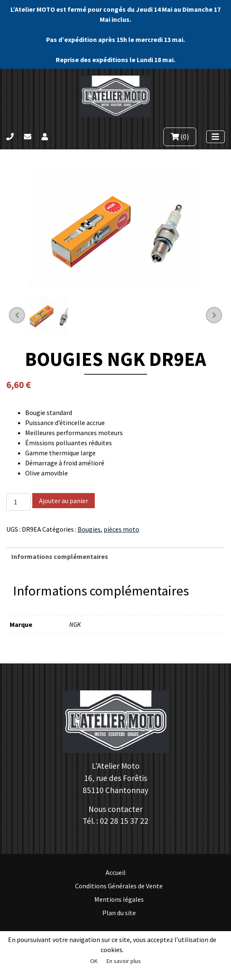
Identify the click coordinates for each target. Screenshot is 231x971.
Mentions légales (119, 899)
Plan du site (119, 912)
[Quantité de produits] (18, 502)
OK (94, 961)
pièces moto (121, 529)
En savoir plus (123, 961)
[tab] (115, 556)
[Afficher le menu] (215, 137)
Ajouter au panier (63, 500)
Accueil (116, 872)
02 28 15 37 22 (124, 821)
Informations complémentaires (59, 556)
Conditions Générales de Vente (119, 886)
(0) (180, 136)
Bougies (89, 529)
